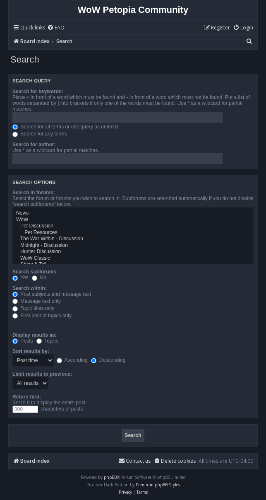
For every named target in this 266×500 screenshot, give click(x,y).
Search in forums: (33, 193)
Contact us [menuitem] (134, 460)
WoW (133, 220)
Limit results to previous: (42, 374)
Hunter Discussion (133, 252)
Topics (47, 341)
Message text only (36, 301)
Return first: (26, 397)
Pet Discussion (133, 226)
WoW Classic (133, 258)
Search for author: (34, 144)
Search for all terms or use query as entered (65, 127)
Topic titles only (33, 308)
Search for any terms (39, 134)
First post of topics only (42, 316)
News (133, 213)
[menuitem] (56, 28)
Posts (22, 341)
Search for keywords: (37, 91)
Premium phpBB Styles (158, 485)
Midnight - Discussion (133, 245)
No (39, 277)
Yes (20, 277)
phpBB (110, 477)
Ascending (72, 360)
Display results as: (34, 335)
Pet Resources (133, 232)
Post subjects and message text (51, 294)
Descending (108, 360)
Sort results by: (30, 351)
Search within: (29, 288)
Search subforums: (35, 272)
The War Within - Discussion (133, 239)
